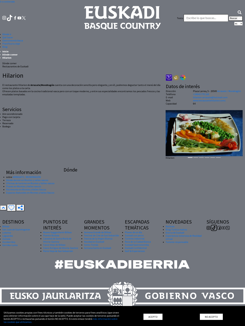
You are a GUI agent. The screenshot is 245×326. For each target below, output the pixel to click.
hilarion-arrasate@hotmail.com (210, 97)
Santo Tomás (91, 244)
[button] (239, 12)
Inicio (5, 51)
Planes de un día (133, 232)
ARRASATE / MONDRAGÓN (27, 177)
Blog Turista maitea (176, 229)
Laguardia (7, 235)
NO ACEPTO (211, 316)
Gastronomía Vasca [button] (12, 40)
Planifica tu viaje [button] (11, 43)
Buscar (235, 18)
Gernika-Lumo (10, 245)
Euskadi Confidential (136, 247)
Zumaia (6, 238)
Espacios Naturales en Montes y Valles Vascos (30, 192)
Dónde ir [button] (6, 34)
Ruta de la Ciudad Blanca (138, 241)
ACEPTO (153, 316)
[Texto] (206, 18)
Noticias (170, 226)
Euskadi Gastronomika (137, 244)
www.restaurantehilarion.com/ (209, 100)
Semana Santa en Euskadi (97, 247)
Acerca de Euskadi (175, 232)
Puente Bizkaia (51, 235)
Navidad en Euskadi (94, 241)
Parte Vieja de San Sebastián (58, 251)
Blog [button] (5, 46)
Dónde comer (10, 54)
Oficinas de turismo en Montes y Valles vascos (30, 183)
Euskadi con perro (134, 235)
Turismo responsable (177, 242)
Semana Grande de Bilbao (97, 232)
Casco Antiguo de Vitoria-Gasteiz (60, 247)
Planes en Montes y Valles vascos (23, 186)
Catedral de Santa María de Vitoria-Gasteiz (57, 240)
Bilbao (5, 226)
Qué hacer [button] (7, 37)
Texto (180, 18)
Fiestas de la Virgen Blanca (98, 238)
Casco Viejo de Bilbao (54, 244)
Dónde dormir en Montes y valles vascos (27, 180)
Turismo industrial (135, 238)
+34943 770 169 (201, 94)
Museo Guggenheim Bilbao (57, 232)
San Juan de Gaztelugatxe (16, 229)
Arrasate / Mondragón (229, 91)
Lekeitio (6, 232)
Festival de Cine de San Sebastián (101, 235)
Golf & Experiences (135, 251)
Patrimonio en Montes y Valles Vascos (26, 189)
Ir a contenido (7, 1)
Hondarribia (8, 242)
